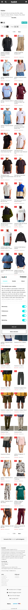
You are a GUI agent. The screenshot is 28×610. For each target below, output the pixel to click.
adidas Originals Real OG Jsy (6, 343)
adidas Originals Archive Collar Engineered (18, 502)
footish (14, 539)
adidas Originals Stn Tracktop (19, 478)
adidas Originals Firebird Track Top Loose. (19, 102)
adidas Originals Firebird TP (18, 53)
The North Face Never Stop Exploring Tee (6, 151)
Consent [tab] (5, 281)
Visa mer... (14, 17)
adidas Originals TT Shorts (19, 455)
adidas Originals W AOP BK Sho (7, 526)
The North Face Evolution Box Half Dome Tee (19, 127)
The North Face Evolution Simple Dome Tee (7, 176)
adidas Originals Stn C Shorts (7, 478)
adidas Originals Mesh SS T (20, 78)
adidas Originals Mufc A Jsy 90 (7, 101)
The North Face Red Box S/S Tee (19, 176)
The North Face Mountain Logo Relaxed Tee (20, 152)
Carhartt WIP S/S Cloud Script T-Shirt (20, 224)
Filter (24, 22)
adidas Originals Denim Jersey (7, 126)
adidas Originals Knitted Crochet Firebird (5, 54)
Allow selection (14, 331)
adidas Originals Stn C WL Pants (7, 502)
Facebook (17, 576)
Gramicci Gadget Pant (20, 387)
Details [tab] (14, 281)
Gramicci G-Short (5, 365)
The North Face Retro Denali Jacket (20, 200)
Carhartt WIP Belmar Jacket (19, 247)
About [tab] (23, 281)
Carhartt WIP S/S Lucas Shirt (7, 271)
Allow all (14, 326)
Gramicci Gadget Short (7, 410)
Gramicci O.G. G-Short (20, 342)
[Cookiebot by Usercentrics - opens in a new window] (20, 277)
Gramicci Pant (4, 432)
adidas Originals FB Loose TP (19, 526)
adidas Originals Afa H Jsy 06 (7, 78)
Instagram (17, 577)
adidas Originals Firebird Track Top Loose (19, 272)
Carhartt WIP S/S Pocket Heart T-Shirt (6, 247)
